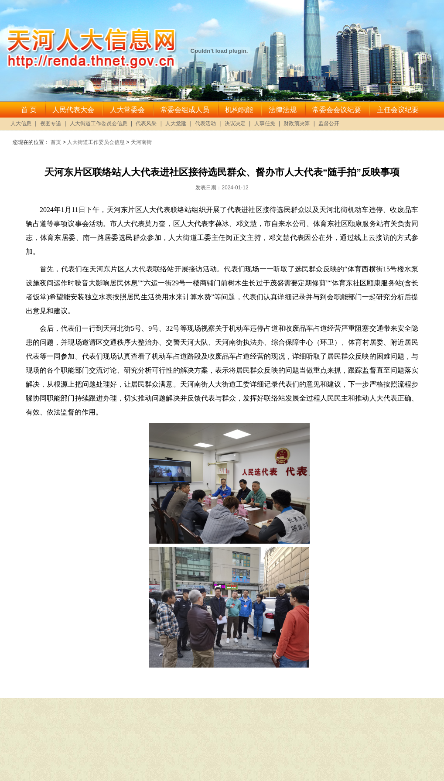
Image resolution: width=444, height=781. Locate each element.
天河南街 (141, 142)
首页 (56, 142)
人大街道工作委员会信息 (96, 142)
